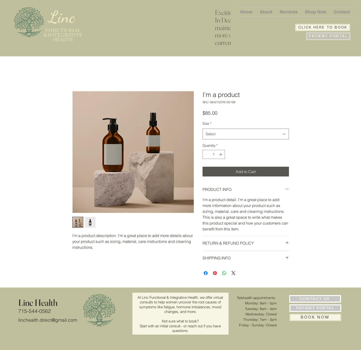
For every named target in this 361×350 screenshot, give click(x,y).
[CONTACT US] (315, 299)
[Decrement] (206, 154)
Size (207, 123)
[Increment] (221, 154)
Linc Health (37, 302)
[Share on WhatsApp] (224, 273)
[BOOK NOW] (315, 317)
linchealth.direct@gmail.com (47, 320)
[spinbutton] (213, 154)
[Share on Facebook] (206, 273)
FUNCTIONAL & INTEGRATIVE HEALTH (63, 35)
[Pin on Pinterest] (215, 273)
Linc (64, 17)
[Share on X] (233, 273)
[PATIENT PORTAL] (328, 36)
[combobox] (246, 134)
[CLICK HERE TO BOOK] (322, 27)
